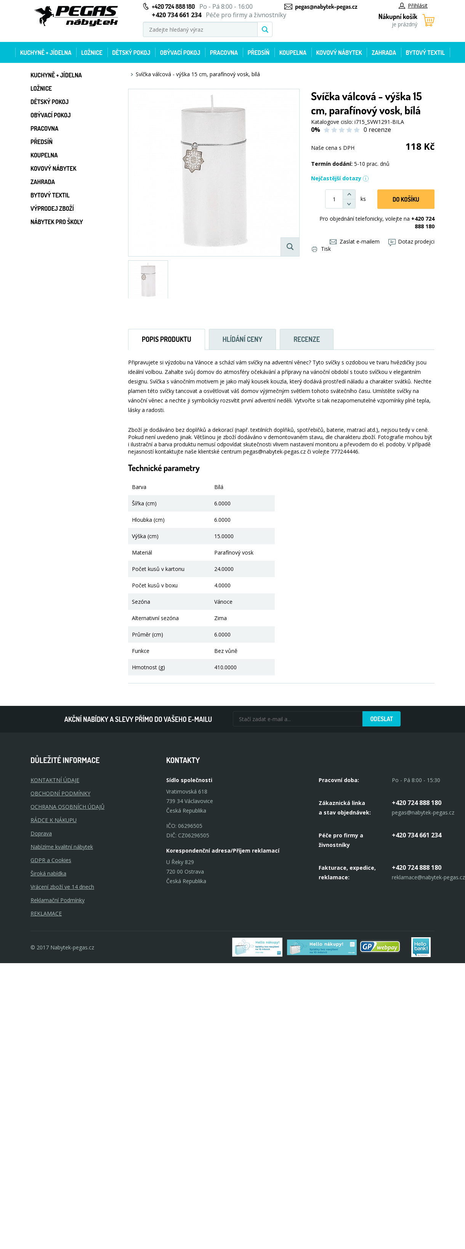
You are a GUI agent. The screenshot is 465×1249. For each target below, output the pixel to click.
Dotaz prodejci (411, 241)
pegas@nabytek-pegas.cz (326, 6)
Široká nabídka (48, 873)
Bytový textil (425, 52)
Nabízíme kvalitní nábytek (61, 846)
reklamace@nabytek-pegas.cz (428, 877)
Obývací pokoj (180, 52)
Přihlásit (413, 5)
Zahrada (384, 52)
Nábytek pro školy (56, 222)
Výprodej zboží (52, 208)
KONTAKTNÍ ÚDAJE (54, 780)
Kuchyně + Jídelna (46, 52)
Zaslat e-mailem (355, 241)
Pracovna (224, 52)
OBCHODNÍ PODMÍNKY (60, 793)
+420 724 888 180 (173, 6)
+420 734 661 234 (416, 835)
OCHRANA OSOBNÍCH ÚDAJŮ (67, 806)
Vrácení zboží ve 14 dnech (62, 886)
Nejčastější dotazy (340, 178)
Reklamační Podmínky (57, 900)
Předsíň (258, 52)
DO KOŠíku (406, 199)
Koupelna (292, 52)
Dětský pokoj (131, 52)
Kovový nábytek (339, 52)
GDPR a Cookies (50, 860)
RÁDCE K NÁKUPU (53, 820)
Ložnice (92, 52)
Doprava (41, 833)
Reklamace (46, 913)
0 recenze (377, 129)
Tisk (321, 248)
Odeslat (381, 719)
